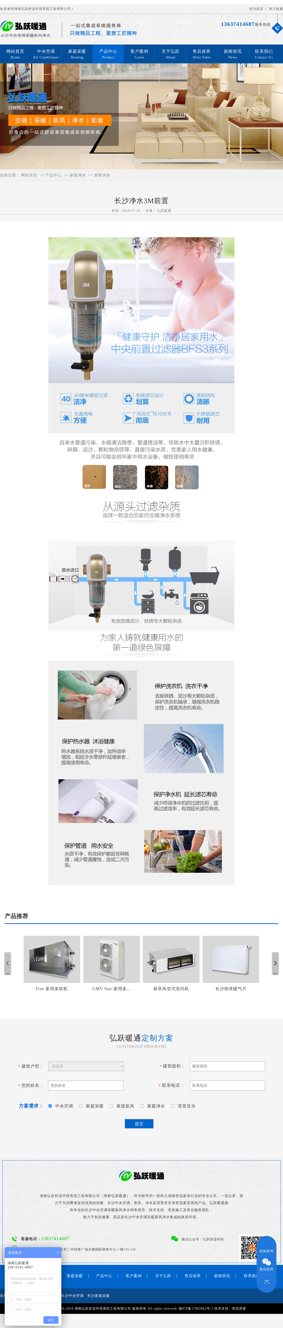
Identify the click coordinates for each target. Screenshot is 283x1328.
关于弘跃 (170, 54)
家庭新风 (123, 1106)
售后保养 (201, 54)
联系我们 (264, 54)
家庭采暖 (77, 54)
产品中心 (108, 54)
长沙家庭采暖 (98, 1296)
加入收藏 (276, 9)
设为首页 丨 (258, 9)
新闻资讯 (232, 54)
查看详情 (102, 175)
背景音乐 (184, 1106)
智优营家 (239, 1308)
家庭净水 (78, 175)
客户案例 (139, 54)
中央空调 (46, 54)
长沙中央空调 (72, 1296)
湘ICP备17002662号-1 (196, 1308)
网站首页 (15, 54)
